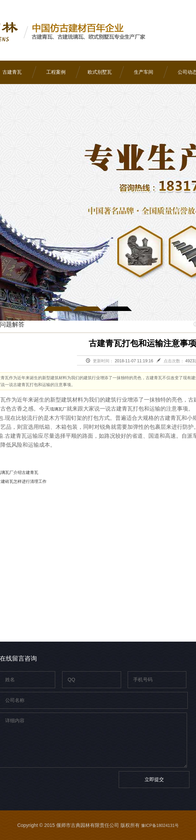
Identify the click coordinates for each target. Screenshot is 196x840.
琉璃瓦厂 (58, 409)
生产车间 (143, 72)
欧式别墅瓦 (100, 72)
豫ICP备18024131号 (160, 825)
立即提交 (154, 779)
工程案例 (56, 72)
